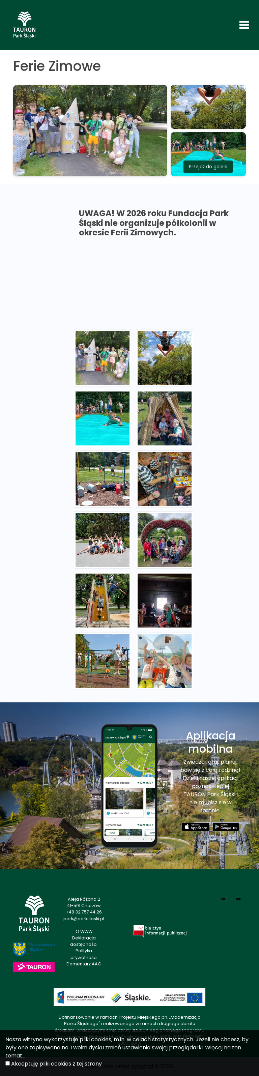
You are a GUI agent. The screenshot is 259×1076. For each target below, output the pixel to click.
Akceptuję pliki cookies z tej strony (56, 1064)
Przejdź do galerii (208, 166)
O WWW (84, 931)
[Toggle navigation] (244, 25)
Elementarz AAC (83, 964)
